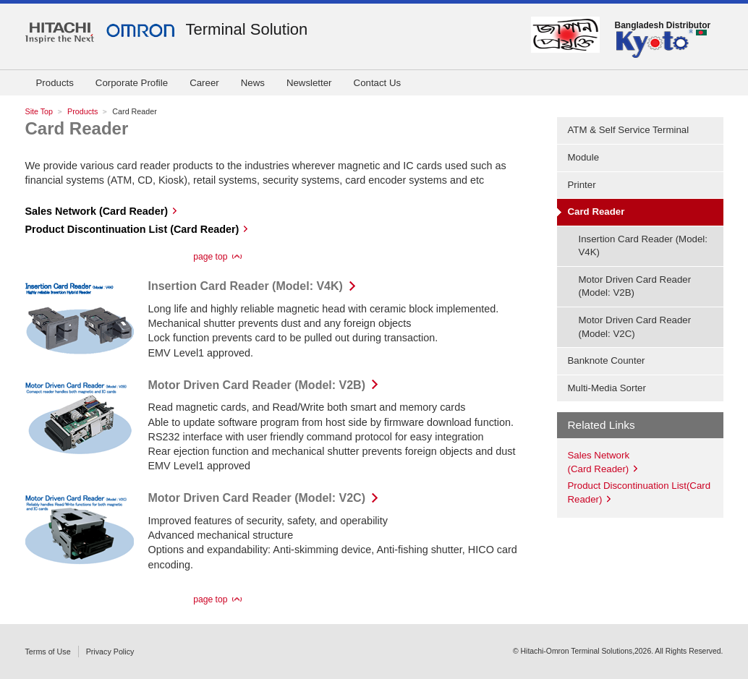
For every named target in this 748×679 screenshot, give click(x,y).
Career (204, 82)
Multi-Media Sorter (607, 388)
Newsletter (309, 82)
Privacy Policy (110, 651)
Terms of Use (48, 651)
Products (55, 82)
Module (584, 157)
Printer (582, 184)
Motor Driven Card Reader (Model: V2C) (256, 498)
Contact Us (377, 82)
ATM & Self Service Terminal (628, 129)
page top (210, 257)
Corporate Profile (131, 82)
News (253, 82)
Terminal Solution (247, 29)
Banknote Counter (606, 360)
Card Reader (77, 128)
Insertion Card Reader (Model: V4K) (245, 286)
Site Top (39, 111)
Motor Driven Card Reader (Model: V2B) (256, 385)
